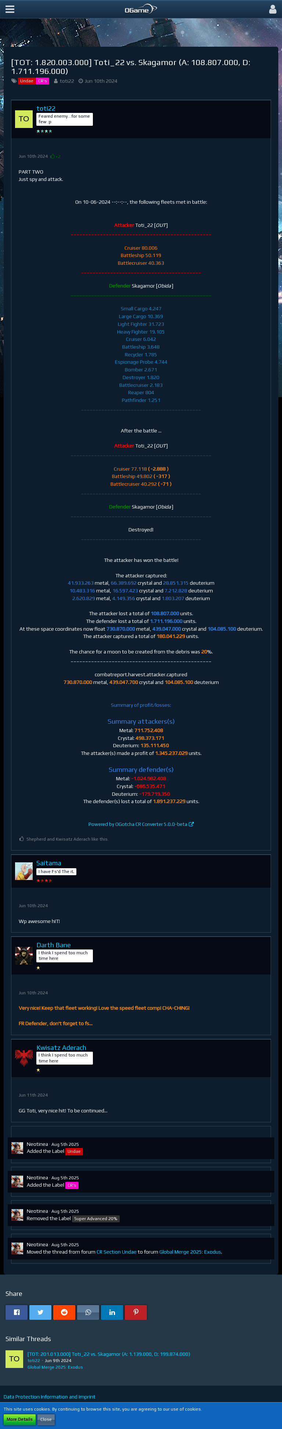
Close (46, 1419)
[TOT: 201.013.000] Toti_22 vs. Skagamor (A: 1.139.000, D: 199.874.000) (109, 1354)
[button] (10, 9)
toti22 (67, 81)
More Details (20, 1419)
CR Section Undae (117, 1252)
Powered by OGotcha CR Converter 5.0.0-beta (137, 824)
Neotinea (37, 1144)
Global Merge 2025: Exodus (190, 1252)
